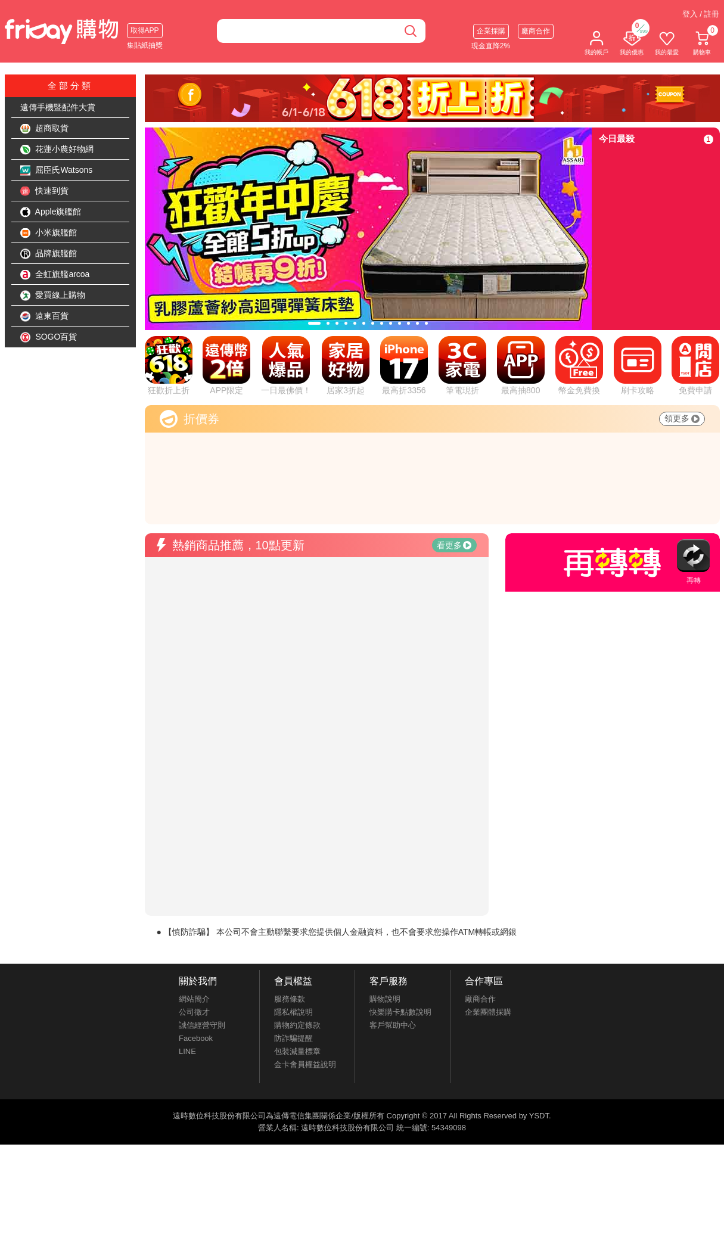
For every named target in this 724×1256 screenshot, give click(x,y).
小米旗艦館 (48, 233)
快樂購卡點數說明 (400, 1012)
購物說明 (384, 998)
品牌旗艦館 (48, 253)
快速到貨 (44, 191)
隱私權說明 (293, 1012)
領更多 (682, 418)
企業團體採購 (488, 1012)
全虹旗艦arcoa (55, 274)
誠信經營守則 (202, 1025)
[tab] (314, 323)
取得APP (144, 30)
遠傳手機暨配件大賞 (57, 107)
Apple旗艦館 (51, 212)
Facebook (196, 1038)
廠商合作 (535, 31)
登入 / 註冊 (701, 14)
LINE (187, 1051)
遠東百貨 (44, 316)
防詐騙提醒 (293, 1038)
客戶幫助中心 (392, 1025)
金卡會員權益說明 (305, 1064)
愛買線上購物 (53, 295)
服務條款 (289, 998)
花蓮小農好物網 (57, 149)
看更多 (454, 545)
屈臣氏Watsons (56, 170)
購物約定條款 (297, 1025)
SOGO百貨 (48, 337)
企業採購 (491, 31)
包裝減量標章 (297, 1051)
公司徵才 (194, 1012)
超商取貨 (44, 128)
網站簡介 (194, 998)
